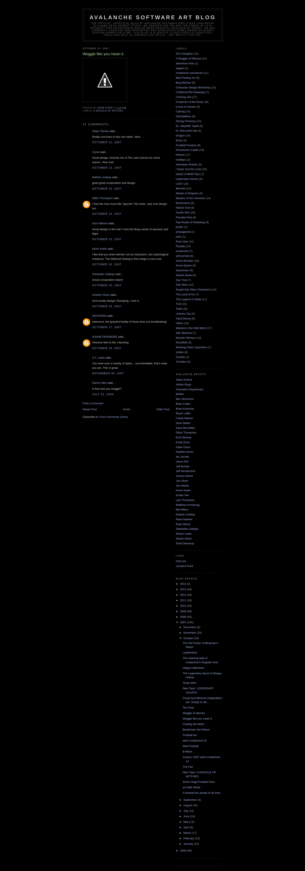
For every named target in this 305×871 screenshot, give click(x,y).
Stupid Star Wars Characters (193, 289)
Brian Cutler (183, 403)
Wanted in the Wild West (191, 328)
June (186, 816)
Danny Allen (99, 382)
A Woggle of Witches (108, 111)
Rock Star (182, 241)
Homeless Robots (187, 164)
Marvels (181, 188)
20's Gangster (184, 53)
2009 (183, 611)
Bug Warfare (183, 82)
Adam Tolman (100, 131)
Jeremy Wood (184, 475)
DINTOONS (99, 315)
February (189, 838)
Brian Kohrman (185, 408)
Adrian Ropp (183, 384)
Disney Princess (185, 121)
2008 (183, 616)
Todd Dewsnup (185, 543)
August (188, 805)
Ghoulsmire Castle (187, 149)
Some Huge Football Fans (199, 781)
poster (179, 226)
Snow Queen (184, 265)
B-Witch (187, 751)
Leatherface (190, 652)
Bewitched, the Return (196, 729)
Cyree (96, 152)
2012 (183, 594)
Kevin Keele (99, 248)
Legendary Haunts (187, 178)
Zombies (181, 361)
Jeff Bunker (183, 466)
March (187, 832)
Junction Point (184, 566)
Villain (179, 323)
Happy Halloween (193, 667)
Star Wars (182, 284)
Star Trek (181, 280)
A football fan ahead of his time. (202, 792)
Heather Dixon (101, 294)
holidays (181, 159)
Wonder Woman (185, 337)
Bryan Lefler (183, 413)
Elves (179, 140)
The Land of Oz (185, 294)
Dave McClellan (185, 427)
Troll (178, 303)
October (188, 638)
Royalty (180, 246)
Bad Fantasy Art (185, 77)
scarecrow (182, 251)
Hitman (180, 154)
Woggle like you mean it (197, 718)
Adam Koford (184, 379)
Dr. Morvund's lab (186, 130)
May (186, 821)
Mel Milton (182, 509)
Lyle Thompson (185, 500)
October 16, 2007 (107, 306)
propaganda (183, 231)
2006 (183, 850)
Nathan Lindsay (101, 177)
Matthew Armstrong (188, 504)
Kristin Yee (182, 495)
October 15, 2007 (107, 239)
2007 (183, 622)
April (186, 827)
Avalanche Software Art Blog (153, 17)
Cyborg (180, 111)
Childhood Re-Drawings (190, 92)
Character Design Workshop (193, 87)
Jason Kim (182, 461)
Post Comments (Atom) (114, 416)
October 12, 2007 (107, 142)
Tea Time (188, 707)
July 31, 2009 (103, 394)
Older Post (163, 409)
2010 (183, 605)
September (190, 799)
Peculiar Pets (184, 217)
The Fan (188, 766)
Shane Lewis (183, 533)
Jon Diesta (182, 485)
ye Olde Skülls (191, 787)
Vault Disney (183, 318)
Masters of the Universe (190, 198)
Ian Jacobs (182, 456)
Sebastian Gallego (187, 528)
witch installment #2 (195, 740)
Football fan (190, 735)
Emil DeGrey (183, 437)
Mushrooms (183, 203)
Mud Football (190, 746)
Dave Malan (183, 423)
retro (179, 236)
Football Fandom (186, 145)
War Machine (184, 332)
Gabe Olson (183, 447)
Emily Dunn (183, 442)
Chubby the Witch (193, 724)
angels (180, 68)
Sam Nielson (100, 223)
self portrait (182, 255)
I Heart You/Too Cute (188, 169)
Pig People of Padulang (190, 222)
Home (126, 409)
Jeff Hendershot (185, 471)
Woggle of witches (194, 713)
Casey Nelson (184, 418)
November (190, 632)
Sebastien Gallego (103, 274)
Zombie (180, 357)
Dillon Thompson (102, 198)
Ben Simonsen (185, 398)
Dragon (180, 135)
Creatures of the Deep (189, 101)
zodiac (180, 352)
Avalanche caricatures (189, 72)
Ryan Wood (183, 524)
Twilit (179, 308)
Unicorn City (183, 313)
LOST (179, 183)
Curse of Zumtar (186, 106)
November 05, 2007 (108, 373)
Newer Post (90, 409)
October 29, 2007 (107, 348)
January (188, 843)
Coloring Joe (183, 97)
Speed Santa (184, 275)
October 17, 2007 (107, 327)
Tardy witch (189, 682)
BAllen (180, 394)
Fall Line (181, 561)
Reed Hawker (184, 519)
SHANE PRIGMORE (104, 336)
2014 (183, 583)
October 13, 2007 (107, 167)
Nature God (183, 207)
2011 (183, 600)
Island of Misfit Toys (188, 174)
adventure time (185, 63)
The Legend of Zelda (188, 299)
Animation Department (189, 389)
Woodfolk (181, 342)
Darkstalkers (183, 116)
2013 (183, 589)
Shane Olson (184, 538)
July (186, 810)
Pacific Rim (183, 212)
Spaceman (182, 270)
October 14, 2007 (107, 213)
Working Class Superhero (191, 347)
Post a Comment (93, 403)
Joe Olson (182, 480)
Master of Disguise (187, 193)
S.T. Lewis (98, 357)
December (190, 627)
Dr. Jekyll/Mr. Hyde (187, 126)
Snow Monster (184, 260)
